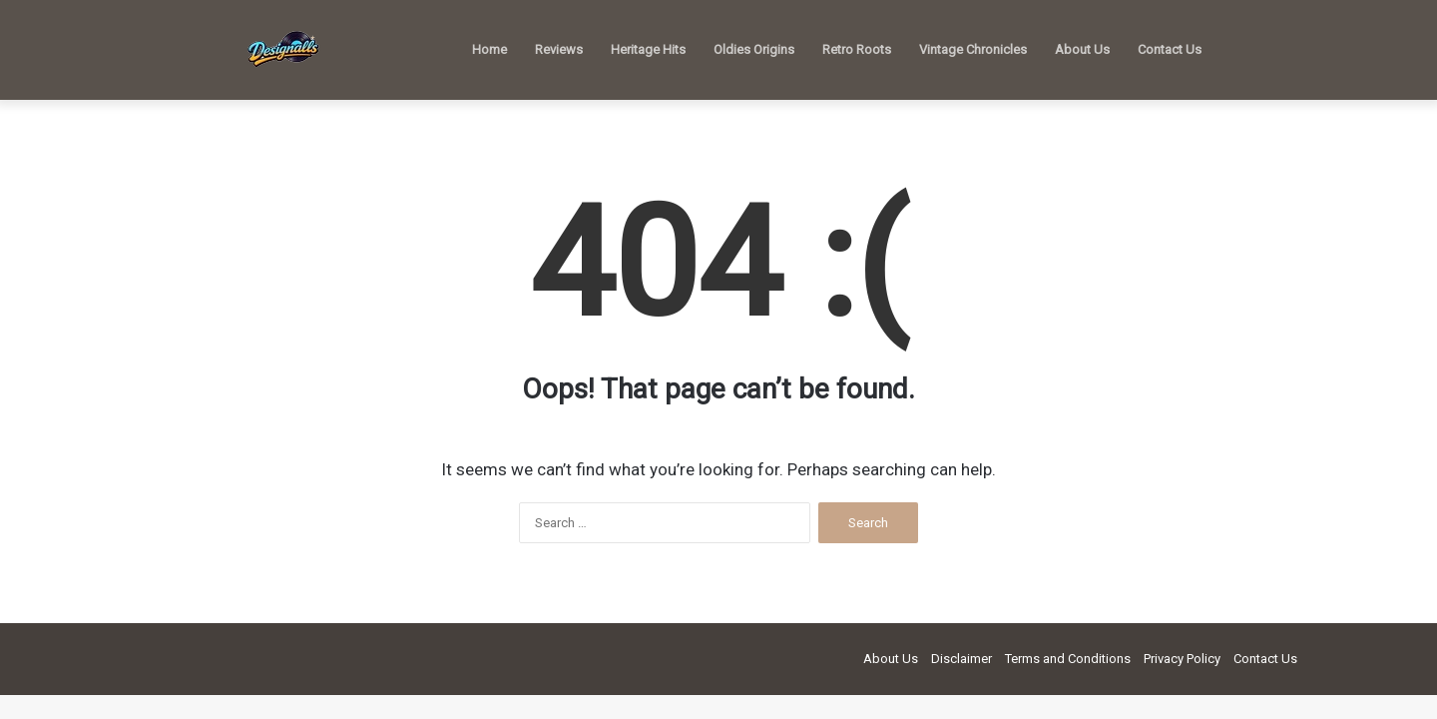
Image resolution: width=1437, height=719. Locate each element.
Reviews (559, 49)
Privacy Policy (1182, 658)
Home (489, 49)
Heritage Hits (648, 49)
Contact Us (1169, 49)
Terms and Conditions (1068, 658)
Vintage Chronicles (973, 49)
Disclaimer (961, 658)
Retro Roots (856, 49)
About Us (1082, 49)
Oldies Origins (754, 49)
